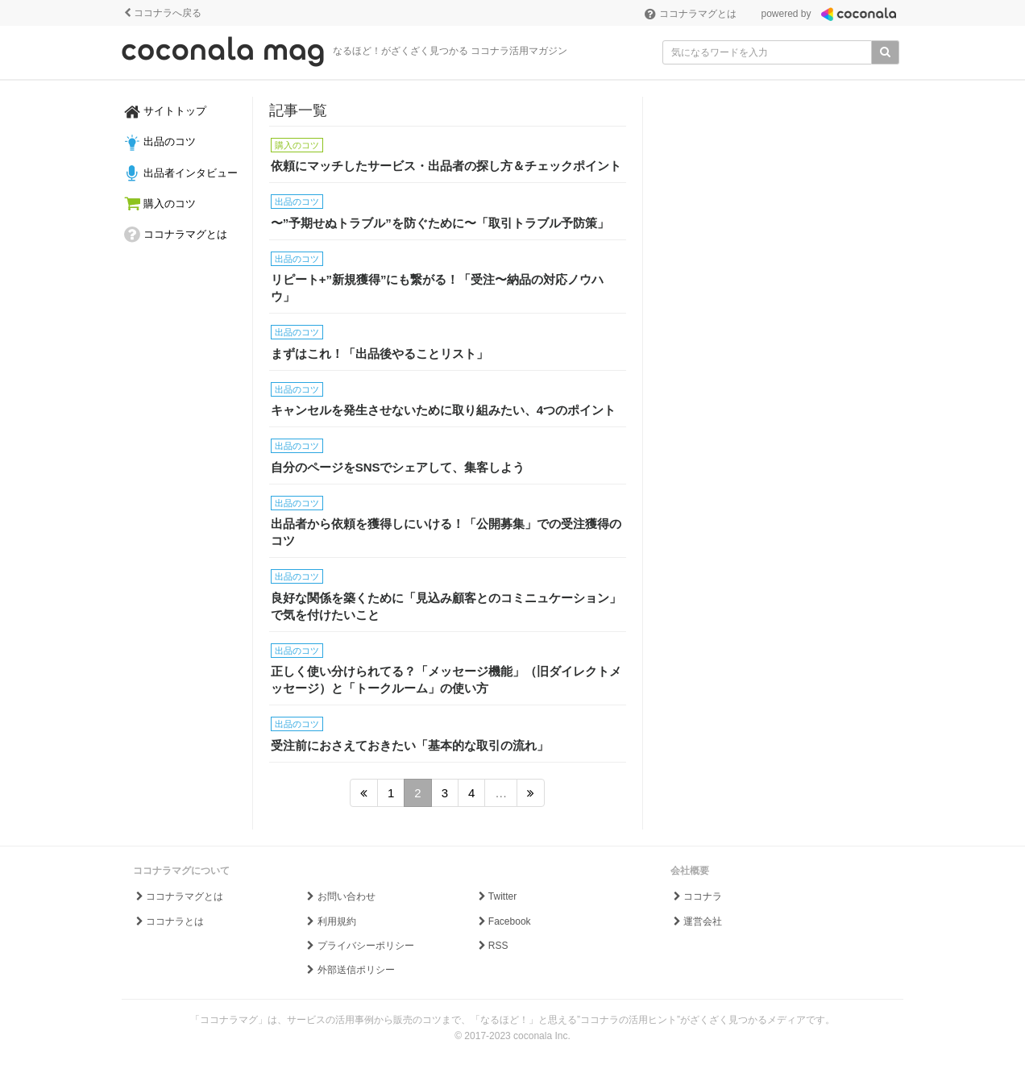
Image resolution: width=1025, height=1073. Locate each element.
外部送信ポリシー (349, 969)
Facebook (502, 921)
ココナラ (696, 896)
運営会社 (696, 921)
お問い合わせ (340, 896)
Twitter (496, 896)
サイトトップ (165, 112)
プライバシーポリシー (359, 945)
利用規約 (330, 921)
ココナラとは (169, 921)
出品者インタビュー (181, 173)
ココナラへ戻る (161, 13)
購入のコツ (160, 204)
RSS (491, 945)
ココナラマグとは (690, 13)
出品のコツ (160, 143)
